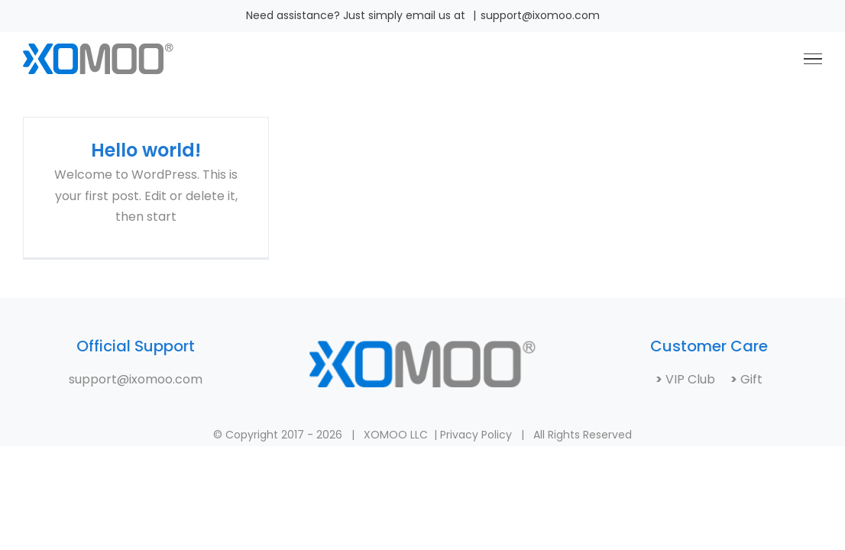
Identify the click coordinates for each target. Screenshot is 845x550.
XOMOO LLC (396, 434)
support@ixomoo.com (540, 15)
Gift (749, 379)
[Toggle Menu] (813, 58)
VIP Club (696, 379)
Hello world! (146, 150)
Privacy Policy (476, 434)
